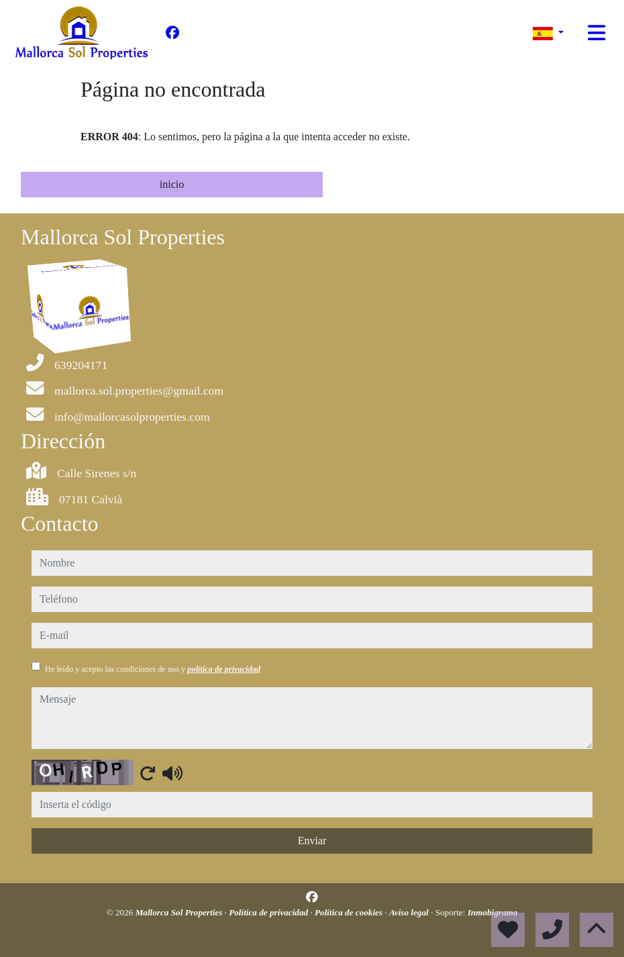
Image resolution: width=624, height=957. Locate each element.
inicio (172, 184)
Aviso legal (410, 912)
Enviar (312, 840)
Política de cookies (349, 912)
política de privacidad (223, 669)
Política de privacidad (269, 912)
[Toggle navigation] (596, 33)
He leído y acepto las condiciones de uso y (152, 669)
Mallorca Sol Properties (180, 912)
